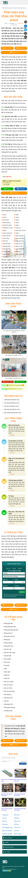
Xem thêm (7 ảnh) (7, 381)
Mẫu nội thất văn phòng (14, 385)
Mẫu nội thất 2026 (9, 847)
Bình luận (12, 23)
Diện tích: (8, 581)
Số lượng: (19, 587)
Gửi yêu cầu (14, 52)
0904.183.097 (21, 48)
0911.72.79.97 (7, 48)
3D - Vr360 (7, 851)
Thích (6, 23)
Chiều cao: (8, 587)
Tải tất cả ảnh (20, 381)
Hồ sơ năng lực (8, 837)
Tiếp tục (22, 591)
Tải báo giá (21, 189)
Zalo (25, 29)
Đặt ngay (8, 189)
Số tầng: (19, 581)
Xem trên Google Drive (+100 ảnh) (14, 388)
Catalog (6, 842)
